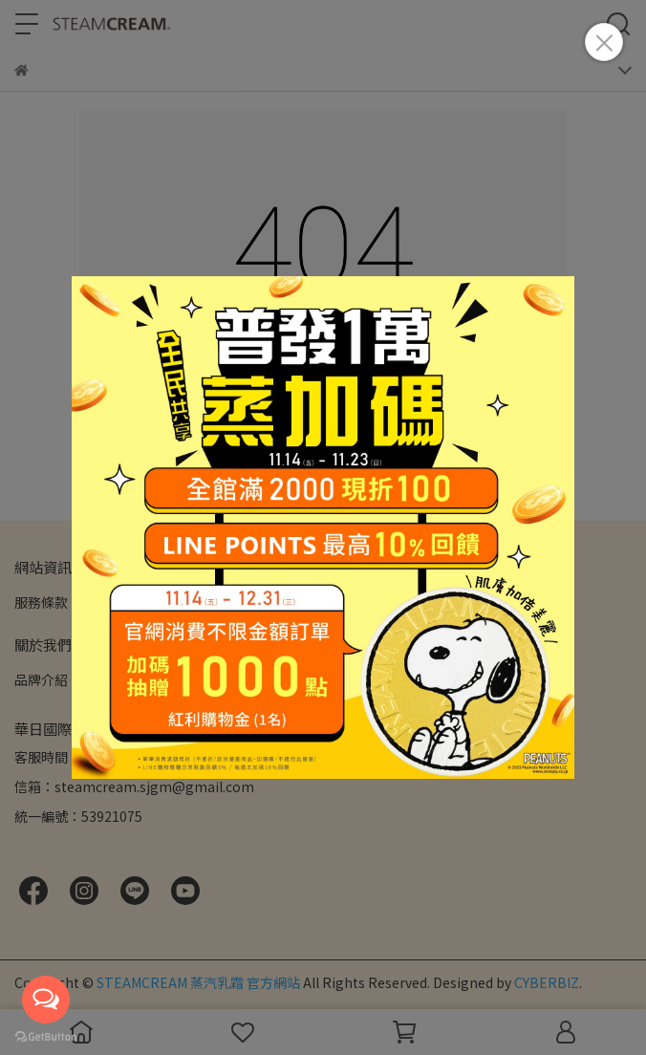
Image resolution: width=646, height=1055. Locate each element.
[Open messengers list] (46, 999)
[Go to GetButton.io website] (45, 1036)
